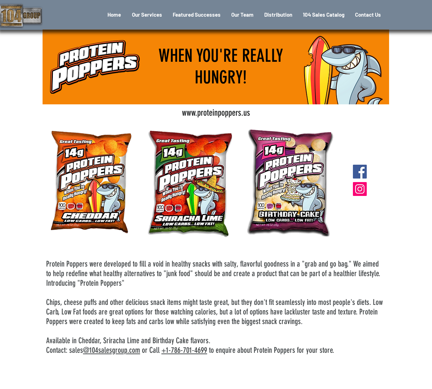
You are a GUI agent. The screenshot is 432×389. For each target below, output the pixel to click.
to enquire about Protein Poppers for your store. (270, 350)
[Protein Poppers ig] (360, 189)
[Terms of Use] (148, 382)
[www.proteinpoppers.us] (216, 112)
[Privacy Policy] (213, 382)
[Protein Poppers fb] (360, 172)
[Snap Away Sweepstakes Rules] (288, 382)
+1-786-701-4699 (184, 350)
